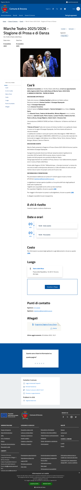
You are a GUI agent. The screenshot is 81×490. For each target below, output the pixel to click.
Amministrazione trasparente (49, 455)
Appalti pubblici (25, 438)
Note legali (44, 466)
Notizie (63, 430)
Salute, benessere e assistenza (49, 441)
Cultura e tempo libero (27, 433)
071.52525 (37, 308)
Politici (3, 441)
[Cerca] (78, 9)
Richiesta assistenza (26, 464)
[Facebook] (52, 9)
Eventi (21, 21)
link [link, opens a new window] (56, 480)
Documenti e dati (5, 447)
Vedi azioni (72, 29)
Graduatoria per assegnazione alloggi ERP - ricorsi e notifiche (69, 461)
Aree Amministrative (6, 433)
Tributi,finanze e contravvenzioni (49, 436)
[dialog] (40, 480)
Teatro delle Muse (38, 268)
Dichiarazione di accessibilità (48, 469)
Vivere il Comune (13, 21)
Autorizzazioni (44, 444)
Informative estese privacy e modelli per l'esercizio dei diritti (69, 456)
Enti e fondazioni (5, 438)
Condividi (64, 29)
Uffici (2, 436)
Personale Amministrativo (8, 444)
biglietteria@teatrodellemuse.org (44, 179)
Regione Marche (5, 2)
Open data (23, 467)
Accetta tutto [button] (34, 483)
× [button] (79, 472)
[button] (40, 487)
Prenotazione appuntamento (28, 455)
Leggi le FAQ (24, 461)
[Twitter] (56, 9)
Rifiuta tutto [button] (47, 483)
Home (4, 21)
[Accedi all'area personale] (72, 2)
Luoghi (62, 443)
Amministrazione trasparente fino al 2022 (49, 459)
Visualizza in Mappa (52, 287)
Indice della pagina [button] (9, 82)
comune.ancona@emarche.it (9, 471)
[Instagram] (60, 9)
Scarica (53, 328)
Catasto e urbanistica (26, 441)
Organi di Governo (6, 430)
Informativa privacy (46, 463)
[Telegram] (64, 9)
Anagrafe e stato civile (27, 430)
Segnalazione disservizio (27, 458)
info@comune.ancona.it (11, 466)
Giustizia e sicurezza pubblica (48, 433)
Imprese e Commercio (26, 436)
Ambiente (43, 438)
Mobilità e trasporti (26, 444)
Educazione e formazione (47, 430)
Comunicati (64, 433)
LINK (54, 189)
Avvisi (62, 436)
